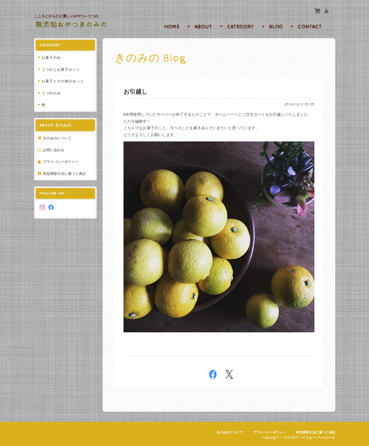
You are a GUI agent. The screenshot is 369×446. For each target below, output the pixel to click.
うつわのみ (51, 93)
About (203, 27)
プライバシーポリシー (61, 161)
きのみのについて (57, 138)
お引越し (135, 92)
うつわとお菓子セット (60, 69)
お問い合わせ (53, 150)
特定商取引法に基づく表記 (64, 173)
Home (172, 27)
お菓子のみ (51, 57)
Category (240, 27)
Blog (276, 27)
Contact (310, 27)
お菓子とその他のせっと (62, 81)
